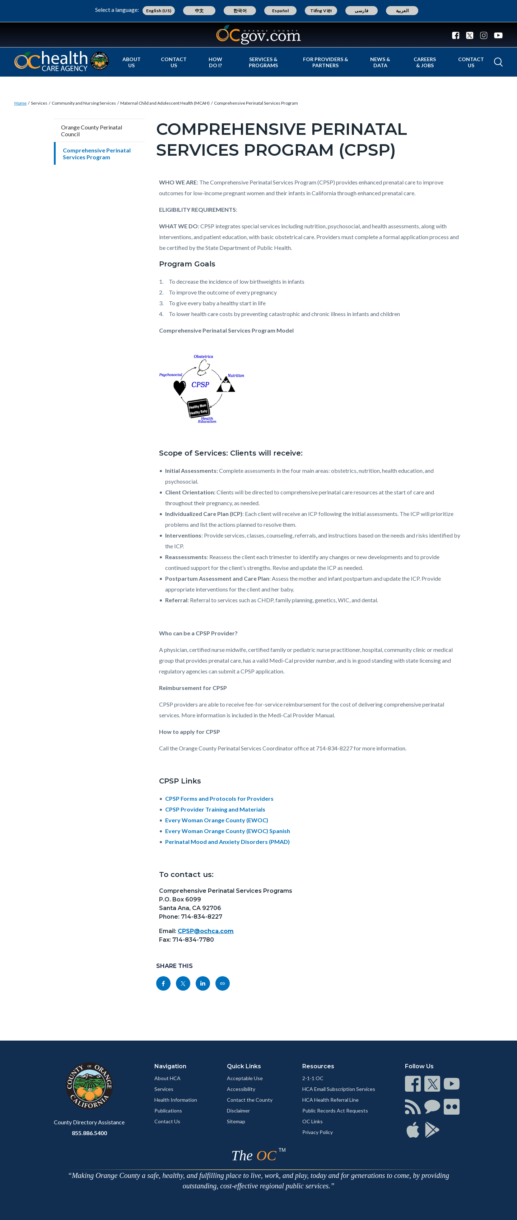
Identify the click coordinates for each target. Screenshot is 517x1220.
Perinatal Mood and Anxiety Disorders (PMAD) (227, 841)
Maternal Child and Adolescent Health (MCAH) (165, 103)
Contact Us (174, 62)
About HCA (167, 1078)
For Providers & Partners (325, 62)
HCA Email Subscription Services (338, 1089)
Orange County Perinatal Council (91, 130)
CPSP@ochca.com (206, 931)
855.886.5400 (89, 1132)
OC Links (312, 1121)
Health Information (175, 1100)
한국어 (240, 10)
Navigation (170, 1066)
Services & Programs (263, 62)
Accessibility (241, 1089)
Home (20, 103)
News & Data (380, 62)
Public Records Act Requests (335, 1110)
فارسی (361, 10)
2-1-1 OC (312, 1078)
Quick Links (244, 1066)
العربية (402, 10)
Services (39, 103)
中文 (199, 10)
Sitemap (236, 1121)
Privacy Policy (317, 1132)
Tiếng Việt (321, 10)
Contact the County (250, 1100)
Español (280, 10)
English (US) (159, 10)
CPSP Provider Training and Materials (215, 809)
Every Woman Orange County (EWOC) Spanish (227, 830)
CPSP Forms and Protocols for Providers (219, 798)
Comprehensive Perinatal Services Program (256, 103)
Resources (318, 1066)
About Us (131, 62)
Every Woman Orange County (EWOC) (216, 820)
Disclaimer (238, 1110)
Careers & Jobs (425, 62)
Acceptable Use (245, 1078)
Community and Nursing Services (84, 103)
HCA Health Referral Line (330, 1100)
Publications (168, 1110)
